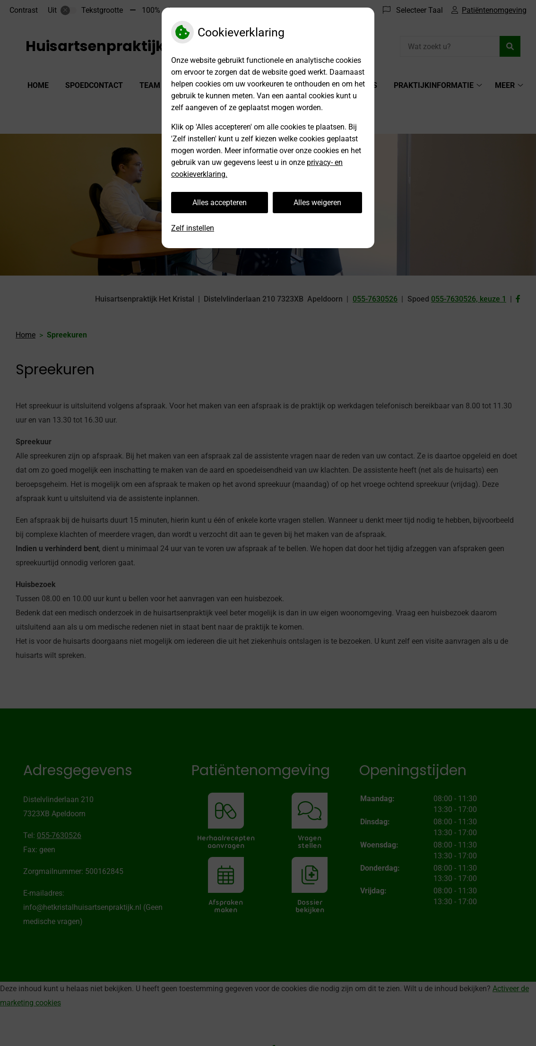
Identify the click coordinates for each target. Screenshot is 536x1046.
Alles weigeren (317, 202)
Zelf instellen (192, 228)
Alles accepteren (219, 202)
